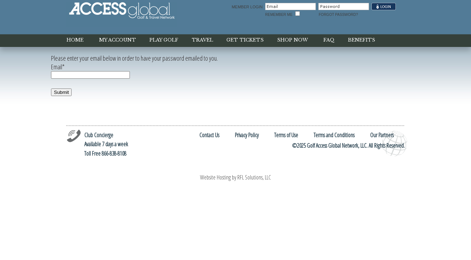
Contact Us (209, 135)
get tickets (245, 40)
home (75, 40)
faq (329, 40)
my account (117, 40)
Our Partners (382, 135)
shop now (292, 40)
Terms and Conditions (334, 135)
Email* (58, 66)
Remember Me (279, 15)
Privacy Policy (247, 135)
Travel (202, 40)
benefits (361, 40)
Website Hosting (215, 177)
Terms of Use (286, 135)
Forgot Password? (338, 15)
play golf (163, 40)
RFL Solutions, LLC (254, 177)
